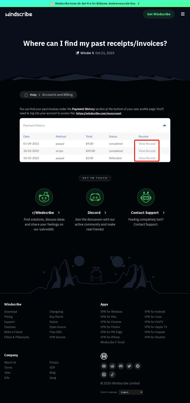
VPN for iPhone (110, 337)
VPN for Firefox (110, 327)
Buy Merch (56, 316)
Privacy (54, 362)
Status (54, 322)
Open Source (58, 327)
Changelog (56, 311)
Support (9, 322)
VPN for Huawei (155, 332)
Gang (53, 377)
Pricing (8, 316)
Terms (8, 367)
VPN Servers (57, 337)
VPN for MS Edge (111, 332)
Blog (52, 372)
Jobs (7, 372)
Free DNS (56, 332)
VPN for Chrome (110, 322)
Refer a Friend (13, 332)
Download (10, 311)
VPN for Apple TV (156, 327)
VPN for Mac (108, 316)
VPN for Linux (153, 316)
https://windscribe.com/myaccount (100, 113)
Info (6, 377)
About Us (10, 362)
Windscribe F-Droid (112, 342)
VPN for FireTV (154, 322)
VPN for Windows (111, 311)
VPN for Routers (155, 337)
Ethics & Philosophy (16, 337)
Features (10, 327)
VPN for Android (155, 311)
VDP (52, 367)
